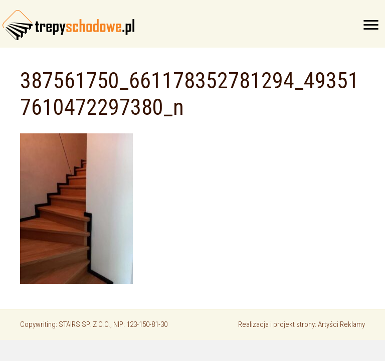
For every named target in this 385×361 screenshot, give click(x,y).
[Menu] (370, 25)
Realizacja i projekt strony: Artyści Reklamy (301, 324)
